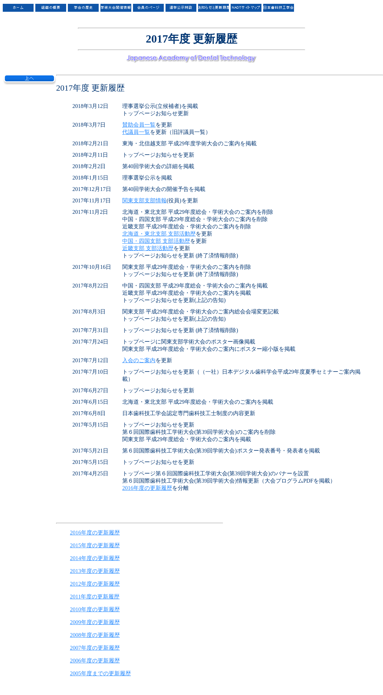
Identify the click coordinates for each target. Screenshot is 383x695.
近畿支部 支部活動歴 (147, 248)
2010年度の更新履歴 (95, 609)
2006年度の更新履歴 (95, 661)
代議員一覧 (136, 132)
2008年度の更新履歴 (95, 635)
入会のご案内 (138, 360)
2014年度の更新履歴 (95, 558)
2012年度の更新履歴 (95, 584)
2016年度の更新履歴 (147, 488)
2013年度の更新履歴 (95, 571)
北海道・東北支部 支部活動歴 (159, 234)
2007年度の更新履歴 (95, 648)
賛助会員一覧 (138, 125)
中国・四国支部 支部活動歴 (156, 241)
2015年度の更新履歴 (95, 545)
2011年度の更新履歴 (94, 597)
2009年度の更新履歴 (95, 622)
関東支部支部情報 (144, 200)
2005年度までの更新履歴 (100, 673)
